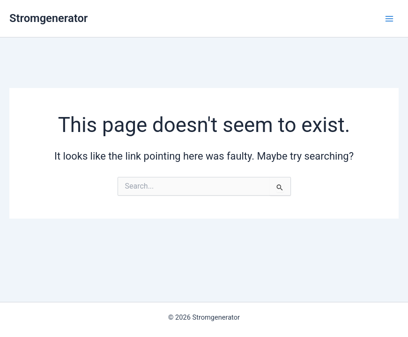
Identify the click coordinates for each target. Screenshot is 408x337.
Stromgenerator (48, 18)
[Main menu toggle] (389, 18)
